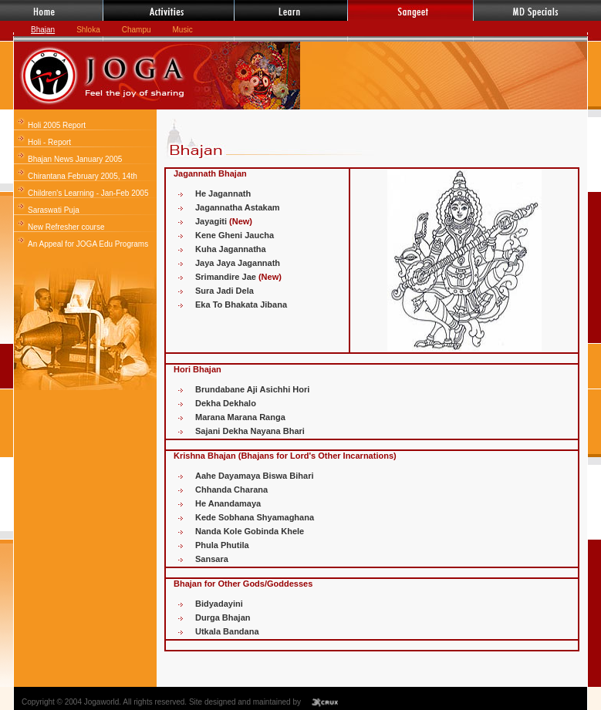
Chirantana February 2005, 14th (82, 176)
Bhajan (43, 29)
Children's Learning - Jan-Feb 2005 (88, 193)
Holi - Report (49, 142)
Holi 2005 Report (57, 125)
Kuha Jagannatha (230, 249)
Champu (136, 29)
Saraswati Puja (53, 210)
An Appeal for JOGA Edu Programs (88, 244)
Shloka (88, 29)
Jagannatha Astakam (237, 207)
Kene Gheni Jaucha (234, 235)
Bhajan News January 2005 (75, 159)
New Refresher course (66, 227)
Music (183, 29)
